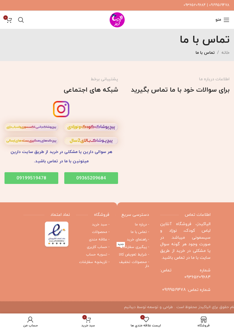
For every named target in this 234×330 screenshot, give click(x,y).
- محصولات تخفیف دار (134, 264)
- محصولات (100, 232)
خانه (225, 53)
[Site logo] (117, 19)
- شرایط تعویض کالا (134, 254)
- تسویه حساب (97, 254)
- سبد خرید (100, 224)
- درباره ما (142, 224)
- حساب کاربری (98, 247)
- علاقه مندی (99, 239)
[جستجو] (21, 20)
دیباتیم (129, 307)
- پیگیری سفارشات (133, 246)
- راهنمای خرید (138, 239)
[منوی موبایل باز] (222, 20)
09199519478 (174, 290)
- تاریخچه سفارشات (94, 262)
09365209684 (197, 277)
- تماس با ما (140, 232)
